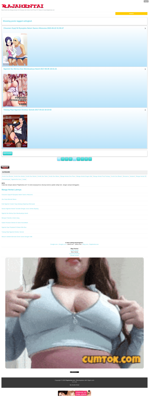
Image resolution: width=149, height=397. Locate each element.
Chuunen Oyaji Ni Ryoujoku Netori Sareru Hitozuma (17, 194)
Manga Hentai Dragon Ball (84, 176)
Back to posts (8, 153)
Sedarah (132, 176)
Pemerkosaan (6, 179)
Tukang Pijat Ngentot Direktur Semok (13, 232)
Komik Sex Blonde (7, 176)
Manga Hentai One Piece (67, 176)
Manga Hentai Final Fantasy (101, 176)
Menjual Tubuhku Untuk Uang (10, 218)
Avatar (24, 179)
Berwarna (126, 176)
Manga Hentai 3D (141, 176)
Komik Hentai (74, 250)
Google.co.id (62, 244)
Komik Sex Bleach (116, 176)
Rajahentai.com (94, 244)
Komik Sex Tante (43, 176)
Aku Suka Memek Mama (9, 199)
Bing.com (85, 244)
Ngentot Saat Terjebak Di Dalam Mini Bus (14, 227)
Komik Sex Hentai (19, 176)
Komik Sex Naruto (31, 176)
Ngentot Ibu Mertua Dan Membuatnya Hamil (15, 213)
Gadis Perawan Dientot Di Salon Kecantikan (15, 222)
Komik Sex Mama (54, 176)
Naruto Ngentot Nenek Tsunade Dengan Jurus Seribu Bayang (20, 208)
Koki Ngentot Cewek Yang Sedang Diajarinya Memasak (18, 204)
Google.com (54, 244)
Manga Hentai (74, 255)
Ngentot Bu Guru (16, 179)
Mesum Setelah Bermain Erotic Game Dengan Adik (17, 236)
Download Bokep (74, 253)
